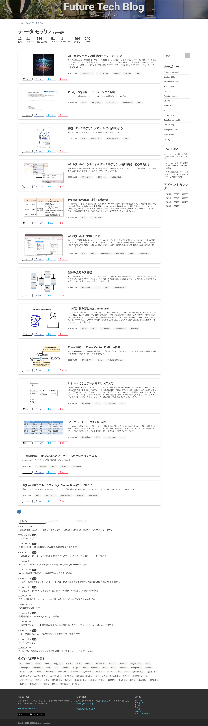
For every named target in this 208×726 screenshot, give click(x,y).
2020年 (185, 198)
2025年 (168, 194)
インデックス (25, 676)
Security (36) (169, 125)
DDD (125, 139)
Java (147, 664)
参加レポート (80, 680)
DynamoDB (105, 328)
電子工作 (64, 684)
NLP (85, 668)
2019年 (168, 202)
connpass (138, 701)
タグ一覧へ (74, 684)
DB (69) (167, 101)
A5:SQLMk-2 (116, 177)
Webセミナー (140, 703)
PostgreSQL (96, 102)
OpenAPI (124, 668)
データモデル (103, 73)
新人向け (123, 680)
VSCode (100, 672)
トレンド (25, 521)
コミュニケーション (84, 676)
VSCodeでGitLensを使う (30, 608)
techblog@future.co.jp (84, 704)
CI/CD (69, 664)
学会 (101, 680)
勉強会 (68, 680)
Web (119, 672)
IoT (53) (167, 110)
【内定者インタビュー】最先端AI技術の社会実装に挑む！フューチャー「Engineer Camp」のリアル (66, 625)
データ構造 (93, 496)
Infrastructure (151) (171, 82)
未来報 (137, 709)
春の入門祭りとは (27, 642)
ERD (131, 254)
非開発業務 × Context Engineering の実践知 (39, 616)
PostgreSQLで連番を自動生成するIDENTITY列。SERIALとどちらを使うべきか (56, 651)
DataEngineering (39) (172, 120)
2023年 (185, 194)
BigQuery (58, 664)
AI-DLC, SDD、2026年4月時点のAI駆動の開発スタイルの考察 (48, 547)
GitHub (137, 705)
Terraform (75, 672)
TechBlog (50, 672)
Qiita (136, 707)
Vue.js (110, 672)
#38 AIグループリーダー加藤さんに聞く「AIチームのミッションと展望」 (176, 165)
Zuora (100, 360)
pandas (128, 73)
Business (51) (169, 115)
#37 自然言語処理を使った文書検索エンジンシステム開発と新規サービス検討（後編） (176, 174)
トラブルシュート (140, 676)
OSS (113, 668)
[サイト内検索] (187, 55)
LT (56, 668)
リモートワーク (26, 680)
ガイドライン (111, 102)
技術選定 (111, 680)
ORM (105, 668)
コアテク (69, 676)
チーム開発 (115, 676)
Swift (40, 672)
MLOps (76, 668)
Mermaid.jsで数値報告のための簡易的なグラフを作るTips (46, 573)
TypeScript (88, 672)
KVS (53, 466)
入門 (97, 287)
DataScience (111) (171, 96)
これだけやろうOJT (28, 538)
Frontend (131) (169, 87)
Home (20, 23)
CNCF (79, 664)
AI (21, 664)
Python (149, 668)
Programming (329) (171, 72)
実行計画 (80, 496)
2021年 (177, 198)
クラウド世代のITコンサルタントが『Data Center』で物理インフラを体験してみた (58, 599)
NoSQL (64, 466)
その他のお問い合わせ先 (85, 709)
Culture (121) (169, 91)
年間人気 (53, 521)
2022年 (168, 198)
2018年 (177, 202)
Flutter (112, 664)
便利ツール (102, 177)
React (22, 672)
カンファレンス (40, 676)
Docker (88, 664)
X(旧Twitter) (104, 701)
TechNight (62, 672)
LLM (48, 668)
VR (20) (167, 140)
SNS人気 (81, 521)
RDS (139, 102)
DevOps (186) (169, 77)
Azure (48, 664)
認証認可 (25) (169, 135)
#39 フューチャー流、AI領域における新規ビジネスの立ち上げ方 (176, 156)
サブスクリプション (115, 360)
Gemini (116, 73)
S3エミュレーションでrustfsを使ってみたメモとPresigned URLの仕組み (53, 564)
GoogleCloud (87, 73)
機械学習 (142, 680)
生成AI (23, 684)
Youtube (138, 711)
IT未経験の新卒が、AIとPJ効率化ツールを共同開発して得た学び (49, 634)
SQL (93, 254)
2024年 (177, 194)
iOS (127, 672)
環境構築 (154, 680)
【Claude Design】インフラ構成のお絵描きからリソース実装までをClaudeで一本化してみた (63, 556)
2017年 (185, 202)
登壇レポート (35, 684)
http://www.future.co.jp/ (27, 709)
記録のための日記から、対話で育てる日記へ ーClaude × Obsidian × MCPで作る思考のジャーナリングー (68, 530)
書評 (83, 139)
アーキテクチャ (112, 139)
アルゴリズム (50, 496)
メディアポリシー (142, 714)
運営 (54, 684)
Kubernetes (38, 668)
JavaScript (24, 668)
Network (95, 668)
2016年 (168, 206)
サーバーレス (101, 676)
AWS (84, 102)
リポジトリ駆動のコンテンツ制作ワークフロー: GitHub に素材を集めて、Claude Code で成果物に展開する (69, 582)
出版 (46, 680)
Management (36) (171, 130)
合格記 (92, 680)
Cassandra (77, 466)
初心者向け (86, 287)
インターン (152, 672)
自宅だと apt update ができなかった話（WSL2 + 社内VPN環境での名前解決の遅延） (59, 590)
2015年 (177, 206)
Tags (28, 23)
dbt (138, 73)
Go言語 (123, 664)
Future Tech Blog (104, 7)
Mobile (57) (168, 106)
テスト (126, 676)
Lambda (65, 668)
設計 (83, 217)
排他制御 (134, 328)
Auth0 (38, 664)
